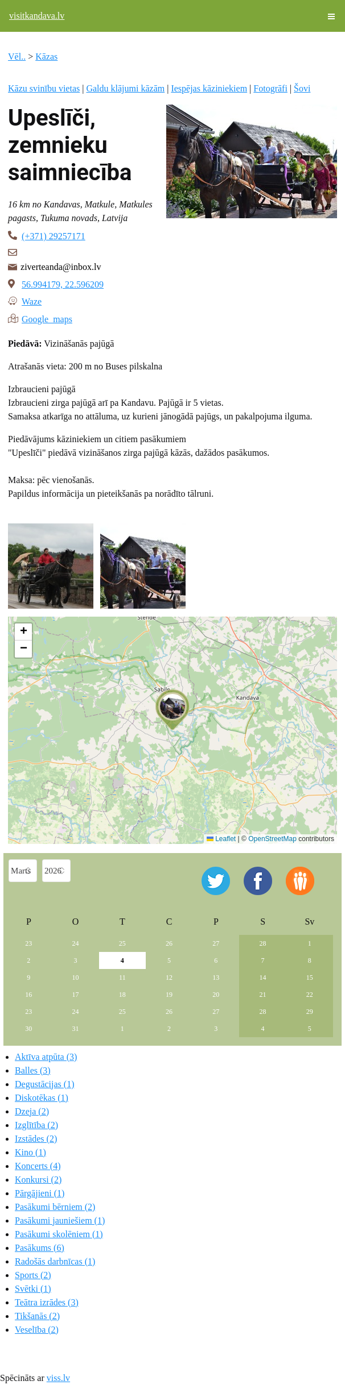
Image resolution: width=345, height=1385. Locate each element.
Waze (32, 300)
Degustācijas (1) (44, 1084)
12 (169, 977)
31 (75, 1029)
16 (28, 995)
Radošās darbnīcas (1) (55, 1261)
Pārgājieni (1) (39, 1193)
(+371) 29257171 (53, 236)
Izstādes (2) (36, 1138)
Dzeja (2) (32, 1111)
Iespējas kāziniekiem (209, 88)
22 (309, 995)
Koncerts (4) (37, 1166)
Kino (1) (30, 1152)
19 (169, 995)
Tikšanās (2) (37, 1316)
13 (215, 977)
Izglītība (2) (36, 1125)
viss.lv (58, 1378)
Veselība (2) (37, 1329)
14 (263, 977)
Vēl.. (17, 56)
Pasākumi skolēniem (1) (59, 1234)
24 (75, 943)
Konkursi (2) (38, 1179)
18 (122, 995)
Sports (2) (33, 1275)
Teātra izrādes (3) (47, 1302)
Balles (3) (33, 1070)
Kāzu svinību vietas (44, 88)
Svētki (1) (33, 1289)
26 (169, 943)
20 (215, 995)
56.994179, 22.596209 (63, 284)
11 (122, 977)
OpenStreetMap (272, 839)
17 (75, 995)
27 (215, 943)
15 (309, 977)
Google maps (47, 318)
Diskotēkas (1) (41, 1098)
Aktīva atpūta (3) (46, 1057)
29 (309, 1012)
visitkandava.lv (36, 15)
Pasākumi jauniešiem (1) (60, 1220)
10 (75, 977)
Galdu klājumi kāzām (125, 88)
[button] (172, 709)
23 (28, 943)
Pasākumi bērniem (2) (55, 1207)
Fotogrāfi (270, 88)
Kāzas (46, 56)
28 (263, 943)
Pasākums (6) (39, 1248)
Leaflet (221, 839)
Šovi (302, 88)
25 (122, 943)
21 (263, 995)
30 (28, 1029)
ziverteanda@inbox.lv (60, 267)
